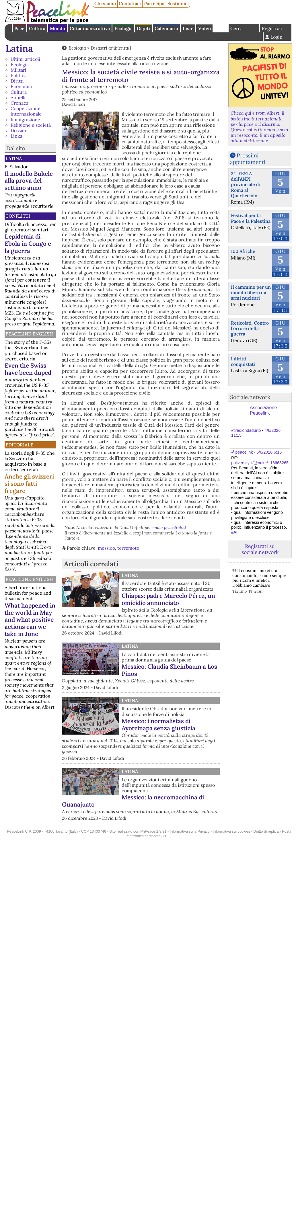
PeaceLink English (29, 334)
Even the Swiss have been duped (28, 369)
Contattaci (130, 3)
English (220, 28)
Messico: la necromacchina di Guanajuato (133, 800)
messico (106, 548)
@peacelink (242, 452)
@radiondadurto (246, 430)
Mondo (57, 28)
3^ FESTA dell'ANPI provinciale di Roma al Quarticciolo (245, 184)
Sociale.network (250, 397)
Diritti (17, 81)
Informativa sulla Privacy (190, 831)
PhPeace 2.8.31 (153, 831)
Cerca (236, 28)
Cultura (37, 28)
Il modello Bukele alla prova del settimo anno (29, 181)
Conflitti (17, 216)
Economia (21, 86)
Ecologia (123, 28)
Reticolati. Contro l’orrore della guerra (250, 328)
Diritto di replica (266, 831)
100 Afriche (243, 251)
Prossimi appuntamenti (247, 158)
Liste (188, 28)
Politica (19, 75)
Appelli (18, 97)
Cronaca (19, 103)
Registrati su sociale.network (260, 549)
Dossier (19, 130)
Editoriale (19, 445)
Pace (19, 28)
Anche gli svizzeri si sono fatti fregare (29, 484)
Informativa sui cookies (231, 831)
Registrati (272, 28)
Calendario (166, 28)
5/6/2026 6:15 (269, 452)
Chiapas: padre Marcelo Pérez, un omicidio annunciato (168, 599)
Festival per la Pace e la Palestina (250, 218)
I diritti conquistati (243, 361)
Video (204, 28)
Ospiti (143, 28)
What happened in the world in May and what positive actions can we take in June (30, 620)
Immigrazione (25, 119)
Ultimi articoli (25, 59)
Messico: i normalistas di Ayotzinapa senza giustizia (158, 724)
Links (16, 136)
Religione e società (31, 125)
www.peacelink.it (169, 527)
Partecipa (154, 3)
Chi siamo (105, 3)
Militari (18, 70)
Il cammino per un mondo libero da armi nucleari (251, 292)
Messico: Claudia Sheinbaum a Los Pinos (169, 670)
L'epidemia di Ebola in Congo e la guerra (28, 244)
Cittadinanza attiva (90, 28)
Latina (19, 48)
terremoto (128, 548)
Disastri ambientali (111, 48)
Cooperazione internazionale (26, 111)
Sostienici (178, 3)
